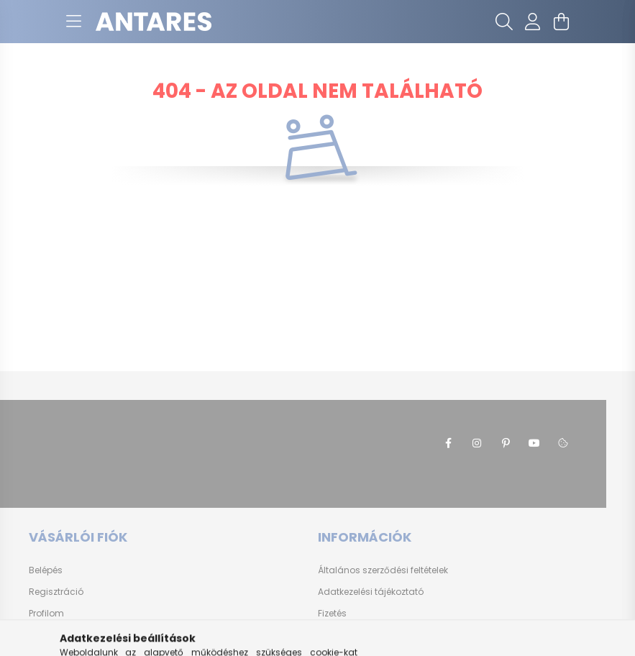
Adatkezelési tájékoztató (371, 592)
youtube (534, 443)
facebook (448, 443)
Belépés (46, 570)
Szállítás (337, 635)
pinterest (505, 443)
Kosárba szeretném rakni (83, 635)
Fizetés (332, 614)
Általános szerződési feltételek (383, 570)
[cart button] (561, 21)
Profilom (46, 614)
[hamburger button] (74, 21)
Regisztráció (56, 592)
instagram (476, 443)
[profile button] (532, 21)
